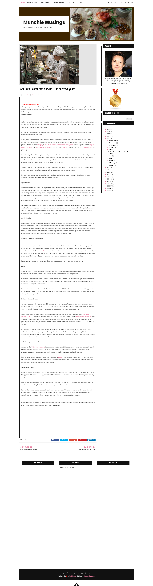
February (112, 163)
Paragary (40, 145)
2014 (109, 174)
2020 (109, 134)
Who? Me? (72, 2)
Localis (23, 147)
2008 (109, 188)
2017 (109, 167)
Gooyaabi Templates (89, 576)
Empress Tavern (87, 147)
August (111, 147)
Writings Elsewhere (59, 2)
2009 (109, 186)
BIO (129, 82)
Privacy (80, 2)
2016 (109, 170)
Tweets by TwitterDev (66, 467)
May (110, 156)
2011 (108, 181)
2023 (109, 131)
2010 (109, 184)
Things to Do (44, 2)
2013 (109, 177)
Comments (45, 95)
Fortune (45, 251)
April (111, 158)
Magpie (91, 145)
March (111, 160)
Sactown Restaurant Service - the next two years (119, 152)
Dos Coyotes (68, 145)
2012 (109, 179)
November (112, 143)
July (110, 150)
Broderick (64, 147)
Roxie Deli (60, 145)
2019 (109, 136)
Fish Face (29, 147)
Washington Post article (83, 316)
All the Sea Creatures (38, 347)
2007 (109, 190)
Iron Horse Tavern (50, 145)
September (113, 145)
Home (23, 2)
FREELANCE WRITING (119, 84)
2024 (109, 129)
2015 (109, 172)
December (112, 140)
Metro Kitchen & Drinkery (44, 147)
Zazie (60, 357)
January (112, 165)
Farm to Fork (32, 2)
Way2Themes (72, 576)
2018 (109, 138)
